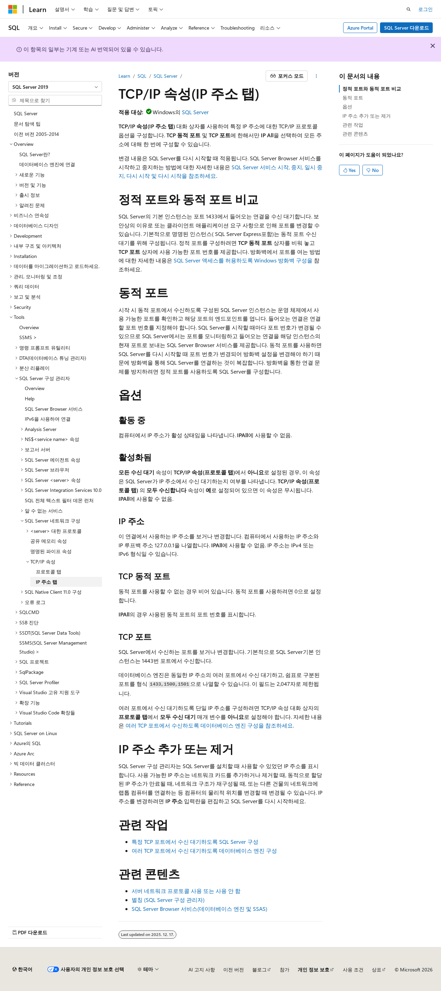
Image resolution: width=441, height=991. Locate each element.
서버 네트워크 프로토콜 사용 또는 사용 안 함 (186, 890)
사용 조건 (353, 969)
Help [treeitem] (29, 398)
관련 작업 (352, 124)
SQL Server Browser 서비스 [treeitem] (54, 409)
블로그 (259, 969)
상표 (376, 969)
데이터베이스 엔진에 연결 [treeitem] (47, 164)
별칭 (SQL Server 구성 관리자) (168, 899)
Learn (124, 76)
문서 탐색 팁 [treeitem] (27, 123)
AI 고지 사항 (201, 969)
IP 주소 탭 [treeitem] (46, 582)
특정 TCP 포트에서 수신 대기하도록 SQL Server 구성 (195, 841)
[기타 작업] (316, 76)
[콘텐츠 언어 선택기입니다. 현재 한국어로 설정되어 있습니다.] (22, 969)
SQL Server (165, 76)
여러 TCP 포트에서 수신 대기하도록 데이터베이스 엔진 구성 (204, 850)
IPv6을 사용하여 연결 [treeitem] (48, 419)
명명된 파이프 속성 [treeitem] (51, 551)
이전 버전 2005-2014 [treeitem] (36, 134)
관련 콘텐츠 (355, 133)
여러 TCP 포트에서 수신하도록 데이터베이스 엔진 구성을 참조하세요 (209, 725)
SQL (141, 76)
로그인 (425, 9)
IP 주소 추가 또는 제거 (366, 115)
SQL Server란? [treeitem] (34, 154)
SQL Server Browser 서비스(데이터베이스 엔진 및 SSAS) (199, 908)
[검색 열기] (409, 9)
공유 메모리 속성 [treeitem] (48, 541)
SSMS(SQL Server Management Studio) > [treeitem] (53, 647)
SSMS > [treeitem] (28, 337)
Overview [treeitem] (29, 327)
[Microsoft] (12, 9)
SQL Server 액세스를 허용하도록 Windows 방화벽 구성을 (243, 260)
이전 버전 (233, 969)
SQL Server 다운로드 (406, 27)
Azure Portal (360, 27)
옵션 (347, 106)
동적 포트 (352, 97)
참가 (284, 969)
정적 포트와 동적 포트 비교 (371, 88)
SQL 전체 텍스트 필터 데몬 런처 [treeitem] (59, 500)
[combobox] (55, 86)
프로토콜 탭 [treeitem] (48, 571)
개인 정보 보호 (313, 969)
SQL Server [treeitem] (26, 113)
